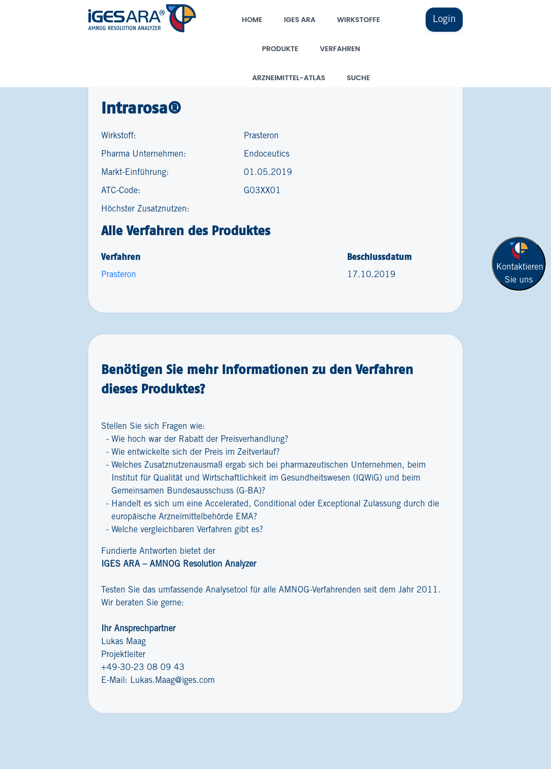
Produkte (280, 49)
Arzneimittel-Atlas (288, 78)
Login (444, 19)
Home (252, 20)
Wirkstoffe (358, 20)
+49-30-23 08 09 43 (143, 668)
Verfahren (340, 49)
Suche (358, 78)
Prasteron (118, 275)
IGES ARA (299, 20)
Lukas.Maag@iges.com (172, 680)
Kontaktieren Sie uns (519, 262)
